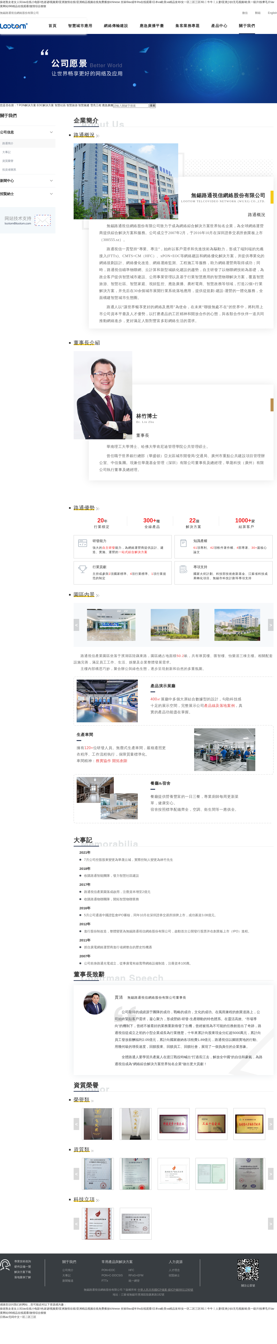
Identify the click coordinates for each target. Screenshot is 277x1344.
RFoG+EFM (136, 1275)
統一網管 (134, 1280)
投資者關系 (9, 169)
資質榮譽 (7, 161)
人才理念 (174, 1270)
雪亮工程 (95, 105)
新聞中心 (26, 181)
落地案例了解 (22, 1277)
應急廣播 (107, 105)
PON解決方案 (27, 105)
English (272, 13)
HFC (131, 1270)
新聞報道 (67, 1280)
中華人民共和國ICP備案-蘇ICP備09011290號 (165, 1289)
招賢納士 (26, 194)
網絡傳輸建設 (116, 26)
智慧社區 (60, 105)
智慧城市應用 (80, 26)
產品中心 (219, 26)
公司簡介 (67, 1270)
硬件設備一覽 (22, 1266)
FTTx (105, 1280)
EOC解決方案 (45, 105)
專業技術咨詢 (22, 1261)
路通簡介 (7, 143)
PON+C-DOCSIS (112, 1275)
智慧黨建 (83, 105)
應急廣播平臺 (152, 26)
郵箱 (258, 13)
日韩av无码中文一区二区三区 (18, 1317)
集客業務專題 (187, 26)
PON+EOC (108, 1270)
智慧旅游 (72, 105)
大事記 (6, 152)
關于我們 (247, 26)
